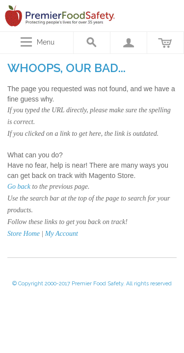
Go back (18, 186)
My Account (61, 233)
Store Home (23, 233)
